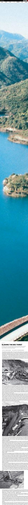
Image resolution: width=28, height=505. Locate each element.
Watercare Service (21, 350)
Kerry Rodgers (8, 350)
